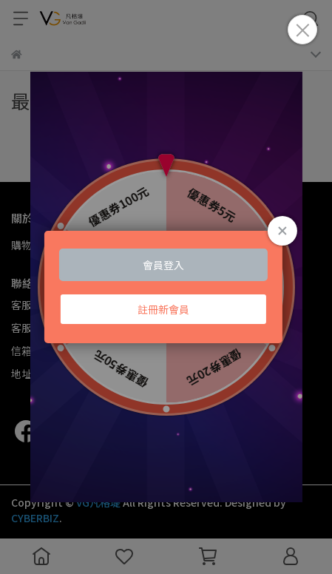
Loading (166, 287)
